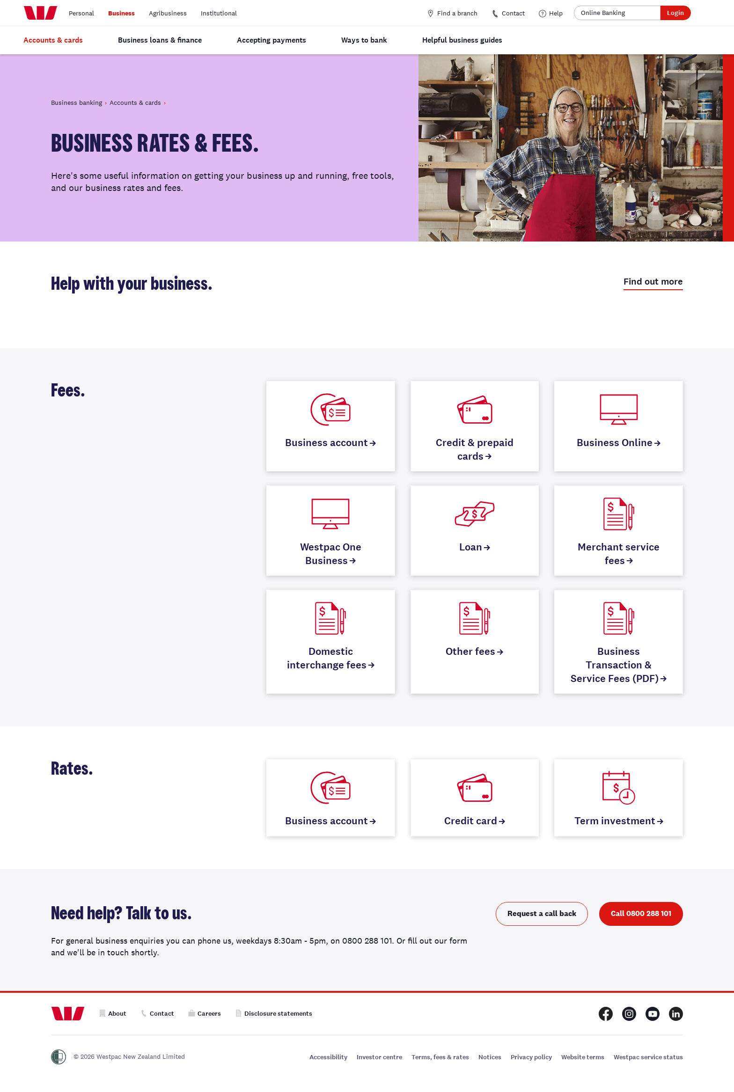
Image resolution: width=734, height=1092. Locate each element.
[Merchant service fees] (618, 530)
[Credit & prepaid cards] (475, 426)
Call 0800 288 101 (641, 913)
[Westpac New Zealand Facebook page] (606, 1014)
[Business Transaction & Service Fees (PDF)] (618, 642)
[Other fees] (475, 642)
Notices (489, 1057)
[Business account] (330, 426)
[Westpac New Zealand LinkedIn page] (676, 1014)
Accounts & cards (53, 40)
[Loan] (475, 530)
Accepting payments (271, 40)
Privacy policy (531, 1057)
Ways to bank (364, 40)
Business (121, 13)
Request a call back (541, 913)
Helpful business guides (462, 40)
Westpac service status (648, 1057)
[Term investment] (618, 797)
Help (551, 13)
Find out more (653, 281)
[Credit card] (475, 797)
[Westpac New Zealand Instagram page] (629, 1014)
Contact (508, 13)
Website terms (582, 1057)
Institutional (219, 13)
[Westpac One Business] (330, 530)
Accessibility (328, 1057)
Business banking (76, 102)
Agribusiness (168, 13)
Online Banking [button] (603, 12)
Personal (81, 13)
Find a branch (452, 13)
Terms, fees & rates (440, 1057)
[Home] (40, 13)
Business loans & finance (160, 40)
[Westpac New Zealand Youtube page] (653, 1014)
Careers (204, 1013)
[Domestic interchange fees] (330, 642)
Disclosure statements (273, 1013)
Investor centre (379, 1057)
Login (675, 12)
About (112, 1013)
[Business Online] (618, 426)
